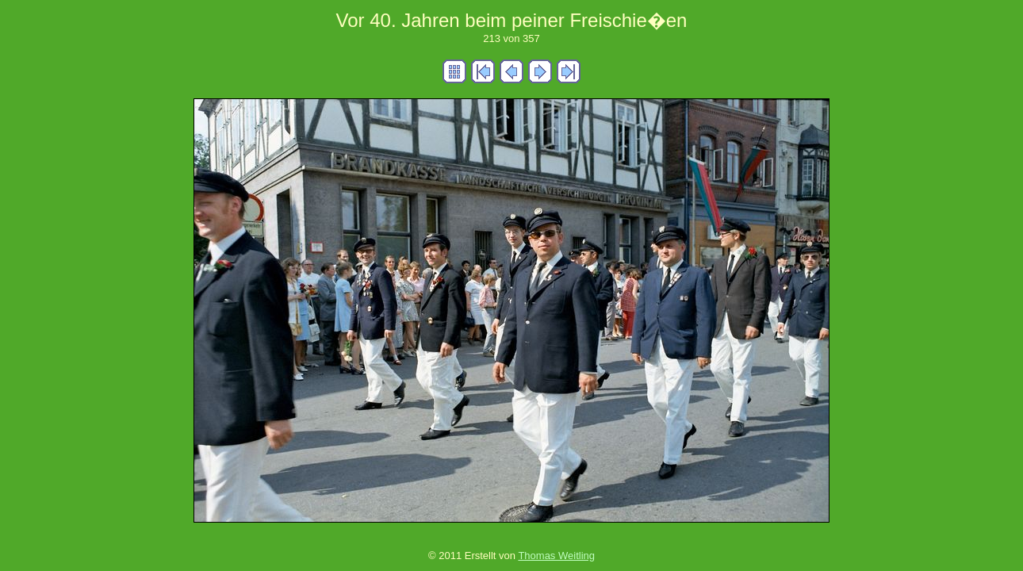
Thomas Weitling (556, 555)
